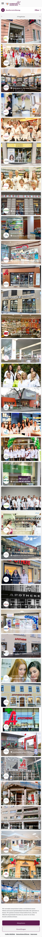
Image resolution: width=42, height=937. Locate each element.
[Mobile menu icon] (2, 3)
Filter (38, 10)
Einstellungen (21, 929)
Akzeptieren (21, 923)
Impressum (33, 934)
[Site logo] (13, 3)
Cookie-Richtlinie (10, 934)
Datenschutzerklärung (22, 934)
